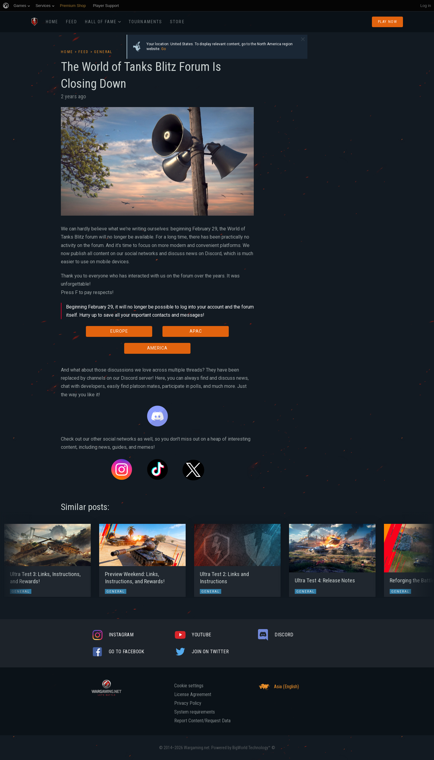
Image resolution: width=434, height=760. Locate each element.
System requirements (194, 712)
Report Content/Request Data (202, 720)
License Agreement (192, 694)
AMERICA (157, 348)
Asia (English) (278, 686)
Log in (425, 5)
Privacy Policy (187, 703)
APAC (196, 331)
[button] (16, 557)
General (103, 52)
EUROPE (119, 331)
